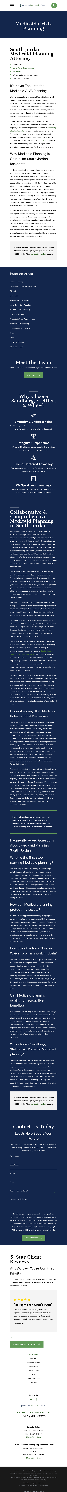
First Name (14, 1156)
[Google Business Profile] (30, 1399)
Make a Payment (33, 1378)
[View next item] (31, 1337)
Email (12, 1182)
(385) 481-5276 (33, 1416)
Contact (33, 1382)
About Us (33, 1358)
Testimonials (33, 1370)
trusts (45, 140)
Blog (33, 1374)
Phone (12, 1173)
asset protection (17, 670)
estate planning (25, 584)
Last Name (14, 1165)
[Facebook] (36, 1399)
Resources (33, 1366)
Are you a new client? (19, 1191)
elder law (30, 626)
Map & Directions (33, 1437)
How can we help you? (19, 1199)
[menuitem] (33, 282)
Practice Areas (33, 1362)
